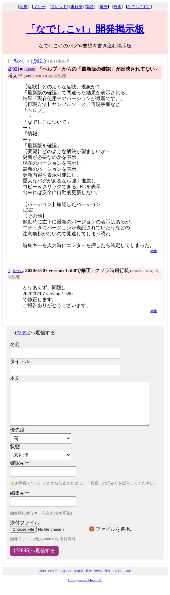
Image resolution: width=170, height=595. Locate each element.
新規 (23, 7)
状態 (15, 446)
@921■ (15, 69)
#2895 (30, 69)
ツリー (39, 7)
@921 (38, 61)
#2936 (18, 271)
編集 (153, 251)
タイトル (20, 361)
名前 (15, 344)
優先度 (17, 429)
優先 (104, 7)
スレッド (59, 7)
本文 (15, 378)
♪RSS (72, 580)
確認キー (20, 463)
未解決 (76, 7)
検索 (117, 7)
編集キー (20, 493)
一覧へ (16, 61)
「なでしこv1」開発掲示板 (85, 29)
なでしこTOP (138, 7)
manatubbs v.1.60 (90, 580)
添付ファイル (24, 522)
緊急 (90, 7)
